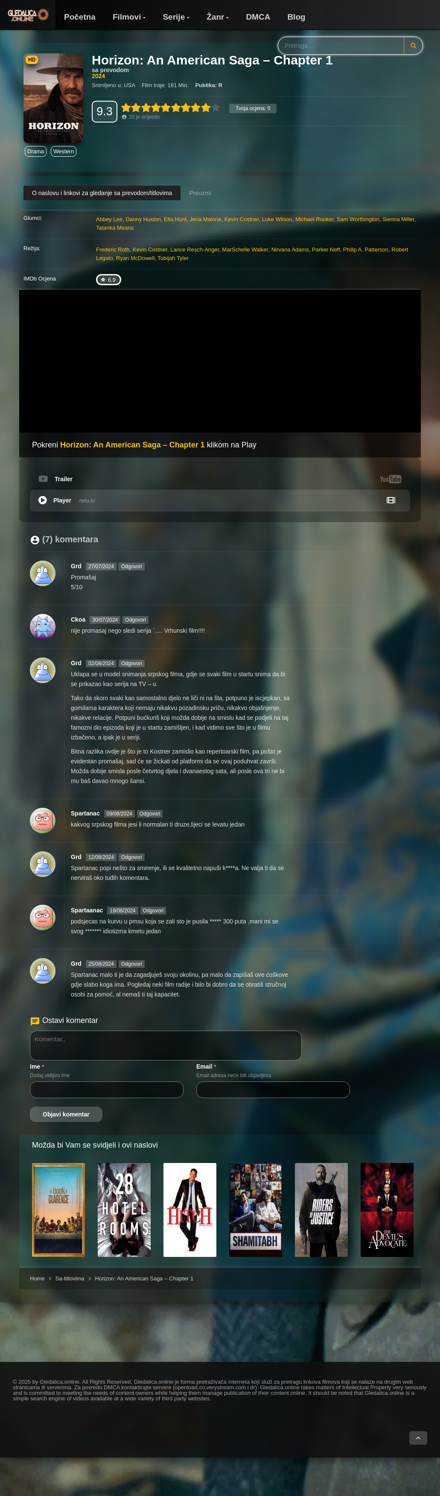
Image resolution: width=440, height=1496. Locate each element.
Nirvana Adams (290, 249)
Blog (296, 16)
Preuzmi (200, 193)
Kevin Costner (241, 219)
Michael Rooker (314, 219)
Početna (80, 16)
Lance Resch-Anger (194, 249)
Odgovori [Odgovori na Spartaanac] (153, 911)
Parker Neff (326, 249)
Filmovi (127, 16)
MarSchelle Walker (245, 249)
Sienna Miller (398, 219)
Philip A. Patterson (365, 249)
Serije (174, 16)
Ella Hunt (175, 219)
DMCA (258, 16)
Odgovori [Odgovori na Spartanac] (150, 814)
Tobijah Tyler (173, 258)
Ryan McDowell (135, 258)
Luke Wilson (277, 219)
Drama (35, 151)
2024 (98, 76)
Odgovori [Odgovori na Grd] (131, 567)
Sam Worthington (358, 219)
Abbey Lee (109, 219)
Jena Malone (205, 219)
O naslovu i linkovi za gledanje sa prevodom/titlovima (102, 193)
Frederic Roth (113, 249)
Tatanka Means (115, 228)
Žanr (215, 16)
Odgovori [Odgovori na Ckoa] (135, 620)
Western (63, 151)
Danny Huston (142, 219)
